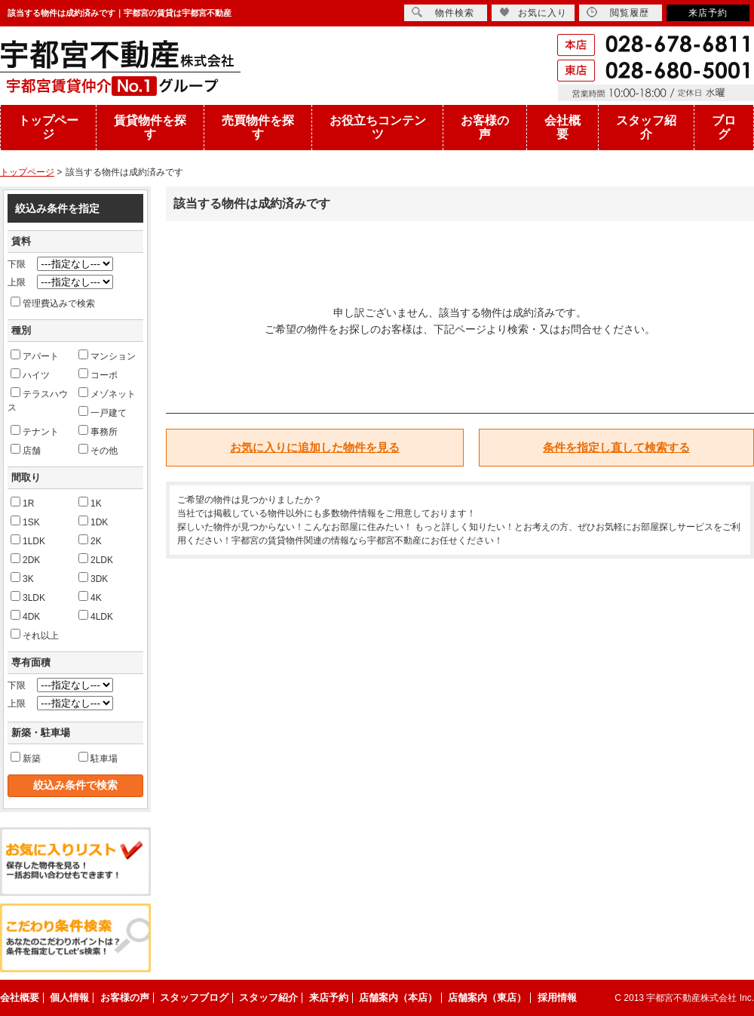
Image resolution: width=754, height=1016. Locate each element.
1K (90, 503)
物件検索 (443, 12)
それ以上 (35, 635)
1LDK (28, 540)
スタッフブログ (194, 997)
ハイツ (30, 374)
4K (90, 597)
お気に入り (533, 12)
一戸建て (102, 412)
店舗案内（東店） (487, 997)
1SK (25, 522)
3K (22, 578)
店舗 (26, 450)
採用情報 (557, 997)
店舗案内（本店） (398, 997)
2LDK (95, 559)
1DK (93, 522)
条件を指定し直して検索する (616, 447)
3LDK (28, 597)
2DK (25, 559)
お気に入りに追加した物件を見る (315, 447)
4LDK (95, 616)
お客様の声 (485, 127)
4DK (25, 616)
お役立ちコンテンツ (377, 127)
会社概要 (562, 127)
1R (22, 503)
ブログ (724, 127)
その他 (98, 450)
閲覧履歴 (618, 12)
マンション (107, 355)
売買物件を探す (258, 127)
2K (90, 540)
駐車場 (98, 758)
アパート (35, 355)
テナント (35, 431)
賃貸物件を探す (150, 127)
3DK (93, 578)
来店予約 (708, 13)
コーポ (98, 374)
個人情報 (69, 997)
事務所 (98, 431)
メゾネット (107, 393)
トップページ (48, 127)
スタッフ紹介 (646, 127)
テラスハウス (38, 400)
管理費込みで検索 (53, 303)
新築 (26, 758)
